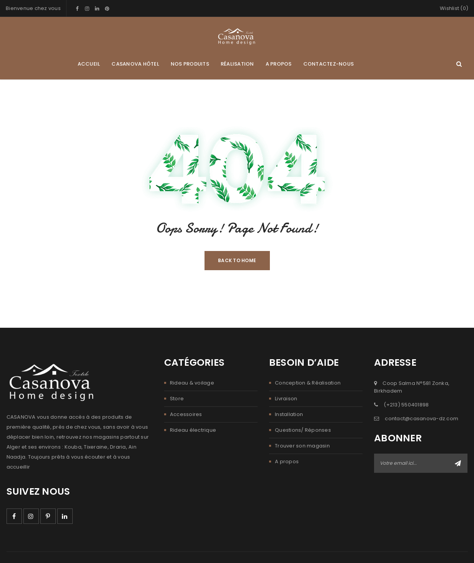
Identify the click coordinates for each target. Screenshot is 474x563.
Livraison (286, 398)
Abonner (458, 463)
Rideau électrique (193, 430)
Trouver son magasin (302, 445)
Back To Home (237, 260)
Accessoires (186, 414)
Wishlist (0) (454, 8)
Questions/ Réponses (303, 430)
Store (177, 398)
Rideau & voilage (192, 382)
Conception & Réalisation (308, 382)
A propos (287, 461)
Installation (289, 414)
